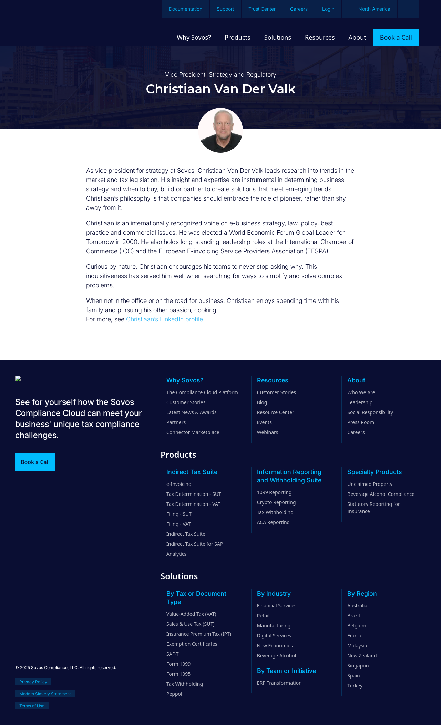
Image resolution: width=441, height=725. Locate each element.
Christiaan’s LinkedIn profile (164, 319)
